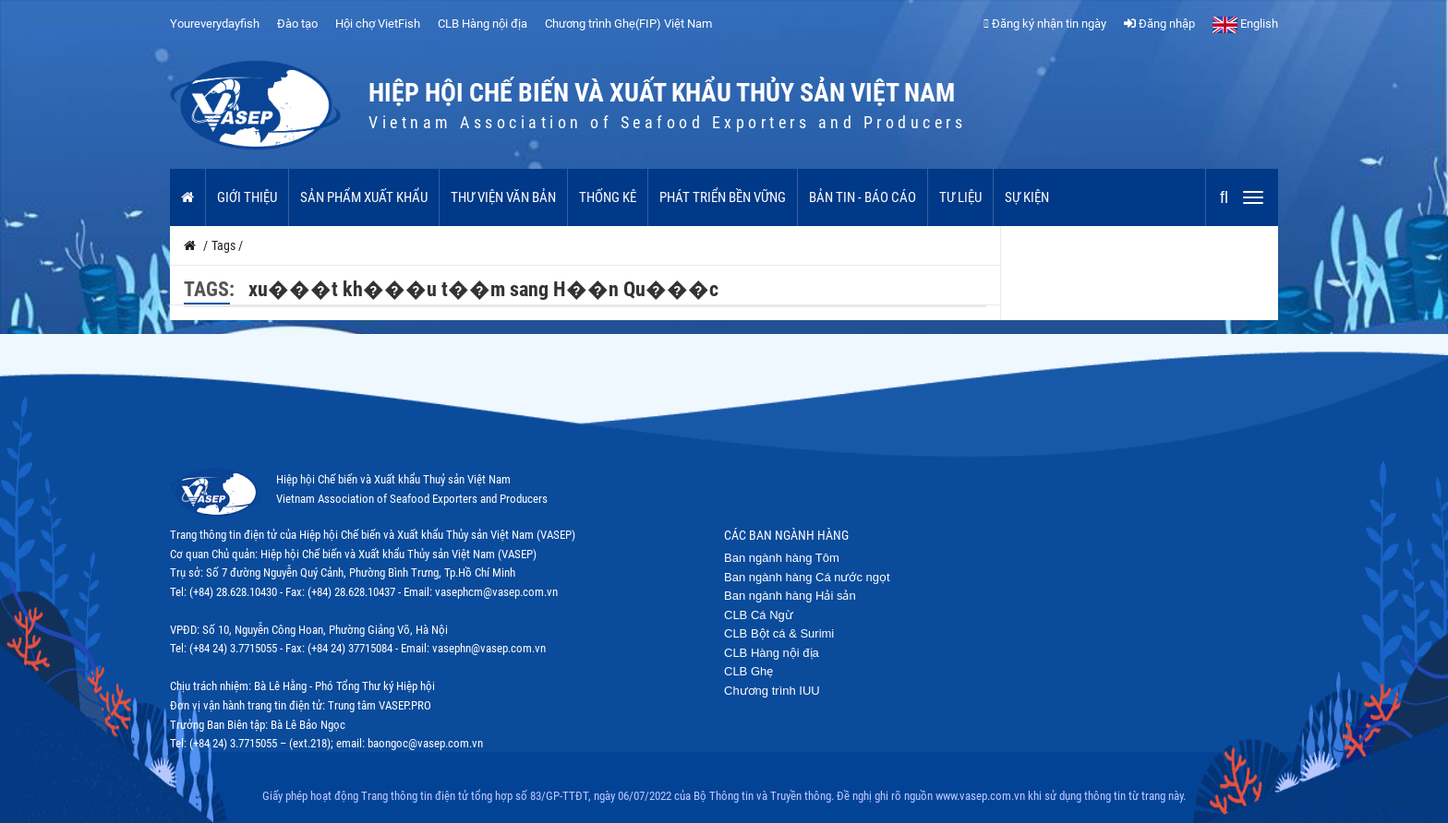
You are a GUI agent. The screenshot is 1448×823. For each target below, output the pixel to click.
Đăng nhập (1159, 23)
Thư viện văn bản (503, 197)
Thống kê (607, 197)
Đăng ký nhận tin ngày (1044, 23)
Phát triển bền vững (722, 197)
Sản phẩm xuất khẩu (364, 197)
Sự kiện (1027, 197)
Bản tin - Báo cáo (862, 197)
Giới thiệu (247, 197)
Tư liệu (960, 197)
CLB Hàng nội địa (482, 23)
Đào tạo (297, 23)
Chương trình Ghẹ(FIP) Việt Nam (628, 23)
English (1245, 23)
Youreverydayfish (214, 23)
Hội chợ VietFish (377, 23)
